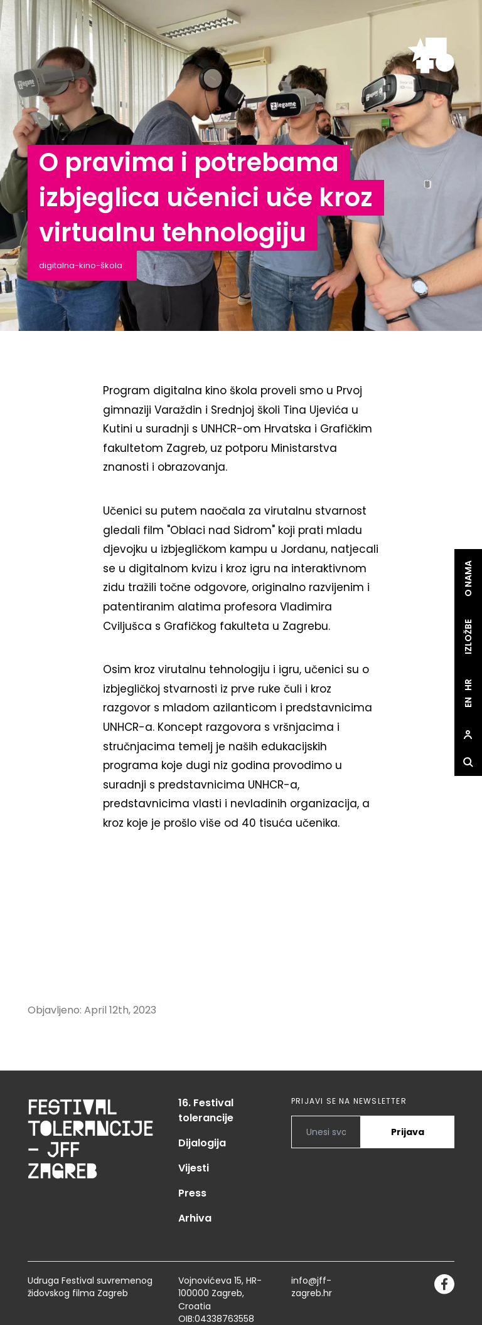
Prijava (407, 1132)
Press (192, 1193)
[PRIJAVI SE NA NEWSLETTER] (326, 1132)
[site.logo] (430, 55)
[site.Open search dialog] (468, 762)
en (468, 702)
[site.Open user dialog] (468, 734)
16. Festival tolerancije (205, 1110)
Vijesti (193, 1168)
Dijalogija (202, 1143)
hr (468, 685)
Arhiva (195, 1218)
